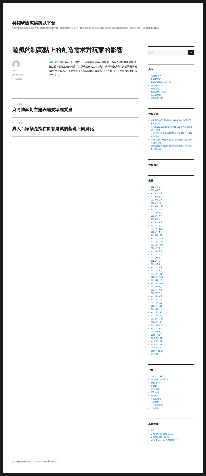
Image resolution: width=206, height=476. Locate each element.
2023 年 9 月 (156, 286)
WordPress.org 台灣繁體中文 (164, 440)
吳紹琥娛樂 (156, 79)
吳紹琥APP (156, 75)
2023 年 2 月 (156, 309)
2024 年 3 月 (156, 267)
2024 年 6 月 (156, 257)
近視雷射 (155, 408)
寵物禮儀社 (156, 389)
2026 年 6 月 (157, 187)
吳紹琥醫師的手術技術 (161, 82)
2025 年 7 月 (156, 216)
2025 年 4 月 (156, 225)
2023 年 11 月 (157, 280)
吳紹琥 (154, 386)
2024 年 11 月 (157, 241)
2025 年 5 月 (156, 222)
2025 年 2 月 (156, 232)
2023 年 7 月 (156, 293)
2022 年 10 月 (157, 322)
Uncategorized (158, 376)
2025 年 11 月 (157, 206)
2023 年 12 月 (157, 277)
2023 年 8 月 (156, 290)
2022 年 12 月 (157, 315)
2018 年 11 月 (157, 335)
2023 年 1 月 (156, 312)
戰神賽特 (155, 395)
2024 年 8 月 (156, 251)
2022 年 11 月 (157, 318)
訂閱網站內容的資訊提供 (162, 433)
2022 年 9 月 (156, 325)
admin (15, 70)
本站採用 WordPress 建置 (47, 461)
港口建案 (155, 402)
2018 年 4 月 (156, 341)
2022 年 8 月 (156, 328)
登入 (153, 430)
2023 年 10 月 (157, 283)
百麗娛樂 (53, 62)
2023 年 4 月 (156, 302)
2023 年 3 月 (156, 306)
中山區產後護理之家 (160, 379)
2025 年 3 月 (156, 228)
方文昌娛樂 (17, 79)
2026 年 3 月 (156, 196)
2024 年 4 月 (156, 264)
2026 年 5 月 (156, 190)
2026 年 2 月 (156, 199)
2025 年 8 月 (156, 212)
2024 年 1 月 (156, 273)
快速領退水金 (157, 85)
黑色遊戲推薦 (157, 98)
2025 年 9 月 (156, 209)
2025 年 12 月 (157, 203)
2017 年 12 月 (157, 351)
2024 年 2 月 (156, 270)
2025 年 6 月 (156, 219)
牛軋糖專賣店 (157, 405)
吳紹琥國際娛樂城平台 (33, 23)
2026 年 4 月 (156, 193)
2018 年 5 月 (156, 338)
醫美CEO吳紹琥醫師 (160, 92)
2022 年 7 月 (156, 331)
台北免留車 (156, 382)
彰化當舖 (155, 392)
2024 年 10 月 (157, 245)
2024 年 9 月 (156, 248)
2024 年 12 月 (157, 238)
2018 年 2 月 (156, 344)
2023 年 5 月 (156, 299)
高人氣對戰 (156, 95)
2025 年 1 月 (156, 235)
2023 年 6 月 (156, 296)
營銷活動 (155, 88)
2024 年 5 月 (156, 261)
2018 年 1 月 (156, 347)
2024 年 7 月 (156, 254)
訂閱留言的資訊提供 (160, 437)
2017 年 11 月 (157, 354)
